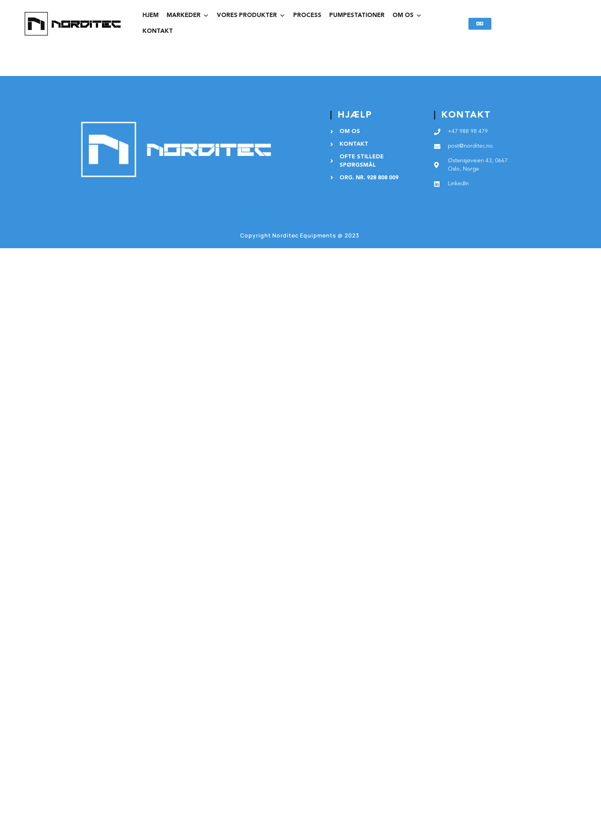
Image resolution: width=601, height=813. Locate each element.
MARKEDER (188, 16)
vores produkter (251, 16)
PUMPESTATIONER (357, 16)
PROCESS (307, 16)
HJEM (150, 16)
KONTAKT (157, 31)
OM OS (407, 16)
